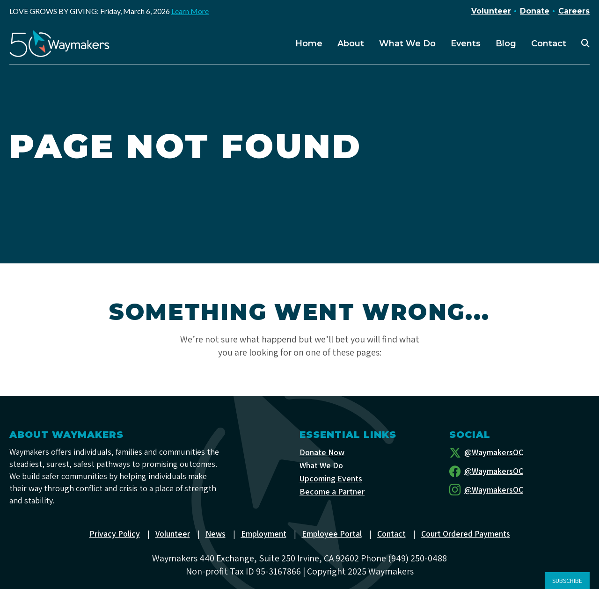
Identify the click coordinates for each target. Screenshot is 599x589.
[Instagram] (519, 489)
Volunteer (491, 11)
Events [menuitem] (466, 43)
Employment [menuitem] (263, 533)
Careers (574, 11)
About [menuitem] (350, 43)
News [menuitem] (215, 533)
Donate (534, 11)
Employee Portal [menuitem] (332, 533)
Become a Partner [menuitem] (332, 491)
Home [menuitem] (308, 43)
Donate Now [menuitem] (322, 452)
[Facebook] (519, 471)
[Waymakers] (59, 43)
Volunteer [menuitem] (172, 533)
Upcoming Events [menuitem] (331, 478)
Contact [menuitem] (548, 43)
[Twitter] (519, 452)
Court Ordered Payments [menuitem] (465, 533)
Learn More (190, 11)
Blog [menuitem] (506, 43)
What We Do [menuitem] (407, 43)
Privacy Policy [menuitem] (114, 533)
